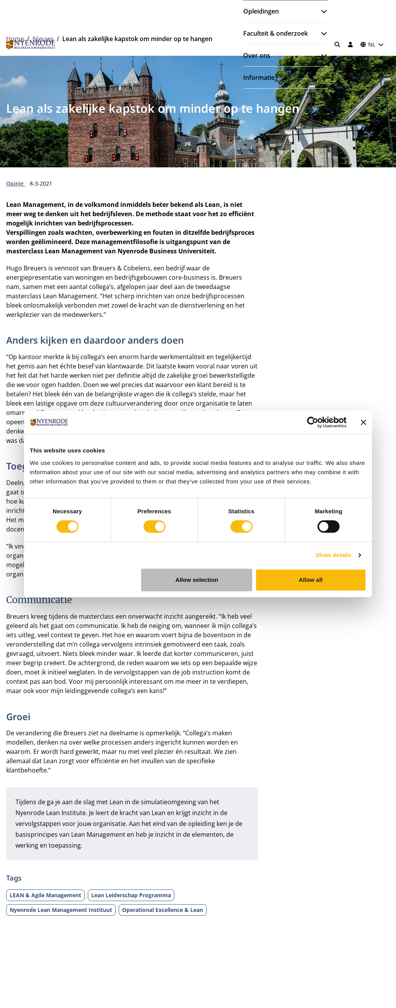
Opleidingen (261, 11)
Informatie (259, 77)
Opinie (15, 183)
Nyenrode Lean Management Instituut (61, 909)
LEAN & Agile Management (45, 895)
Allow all (311, 579)
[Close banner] (363, 422)
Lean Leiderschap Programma (131, 895)
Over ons (256, 55)
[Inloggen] (350, 44)
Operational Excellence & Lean (162, 909)
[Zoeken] (337, 44)
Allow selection (197, 579)
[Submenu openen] (321, 11)
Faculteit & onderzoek (275, 33)
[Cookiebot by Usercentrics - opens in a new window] (312, 422)
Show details (334, 555)
